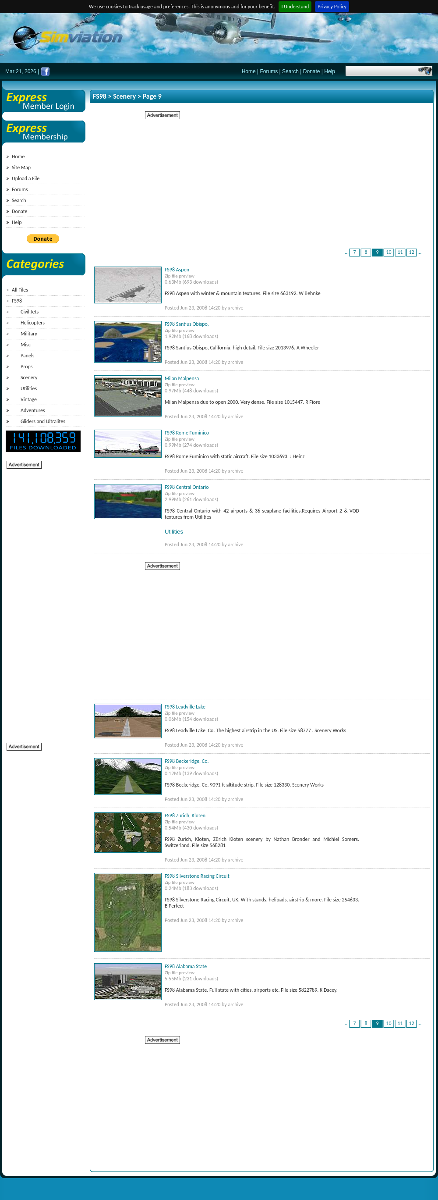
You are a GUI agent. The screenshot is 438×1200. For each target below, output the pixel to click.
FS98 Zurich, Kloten (185, 815)
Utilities (29, 388)
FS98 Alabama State (186, 966)
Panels (27, 356)
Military (29, 334)
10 (389, 252)
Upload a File (25, 178)
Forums (269, 71)
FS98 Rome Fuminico (187, 433)
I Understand (295, 7)
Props (26, 366)
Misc (26, 345)
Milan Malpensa (182, 378)
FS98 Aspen (177, 270)
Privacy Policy (332, 7)
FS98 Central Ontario (187, 487)
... (347, 252)
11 (400, 252)
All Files (20, 290)
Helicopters (33, 323)
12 (411, 252)
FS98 (17, 301)
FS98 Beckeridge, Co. (187, 761)
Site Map (21, 167)
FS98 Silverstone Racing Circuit (197, 876)
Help (329, 71)
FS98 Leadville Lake (185, 707)
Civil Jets (30, 312)
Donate (311, 71)
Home (249, 71)
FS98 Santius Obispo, (187, 324)
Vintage (29, 399)
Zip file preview (179, 276)
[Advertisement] (42, 601)
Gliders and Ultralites (43, 421)
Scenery (29, 377)
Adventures (33, 410)
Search (290, 71)
